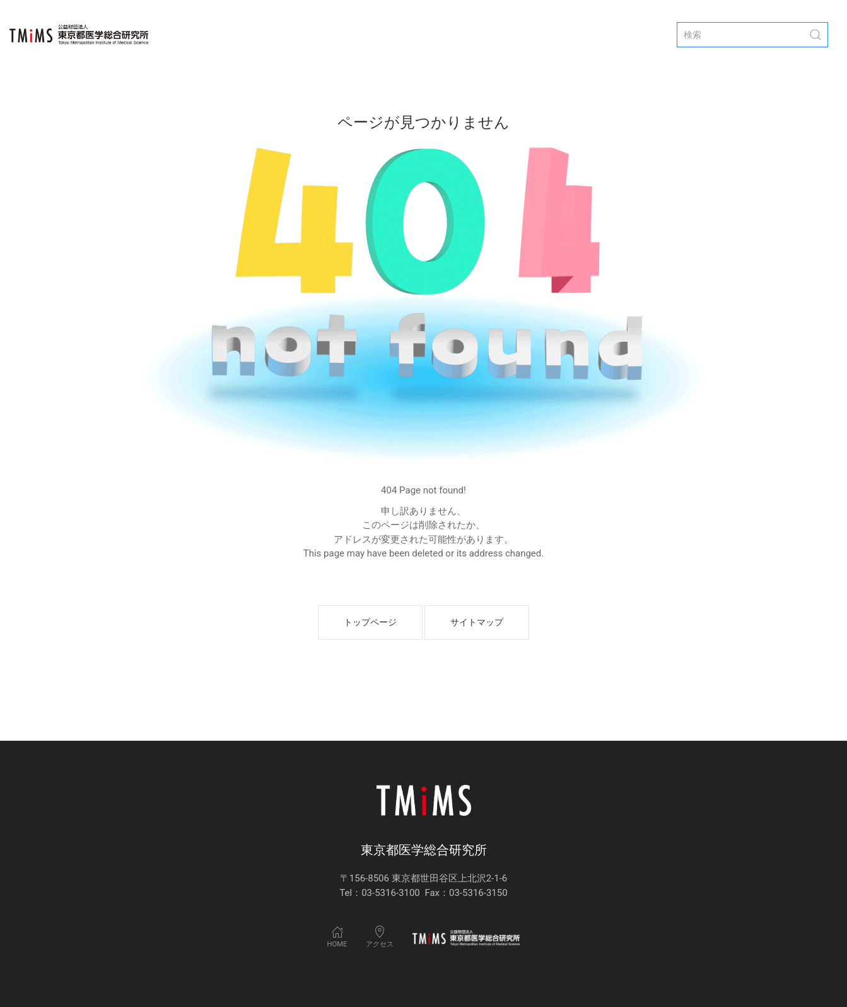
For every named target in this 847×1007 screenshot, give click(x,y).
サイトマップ (476, 622)
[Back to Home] (78, 34)
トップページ (370, 622)
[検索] (752, 34)
